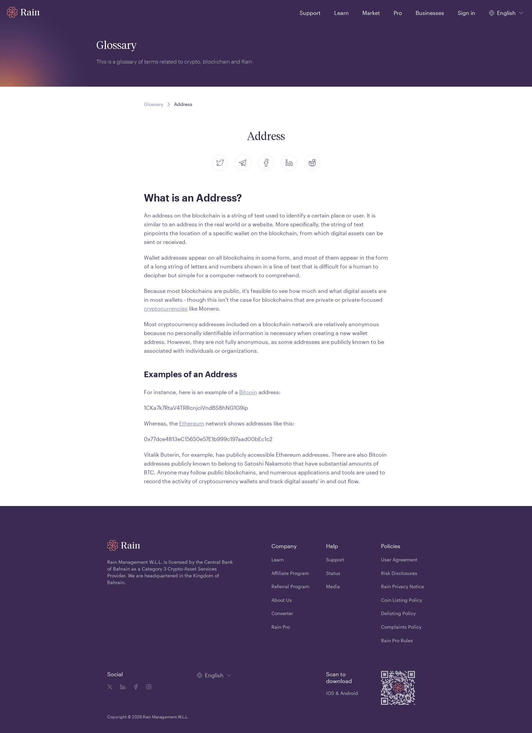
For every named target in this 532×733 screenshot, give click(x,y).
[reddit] (312, 163)
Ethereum (191, 423)
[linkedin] (289, 163)
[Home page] (23, 12)
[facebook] (266, 163)
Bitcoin (248, 392)
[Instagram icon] (147, 687)
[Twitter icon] (110, 687)
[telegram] (243, 163)
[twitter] (220, 163)
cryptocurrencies (166, 308)
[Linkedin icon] (121, 687)
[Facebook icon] (134, 687)
